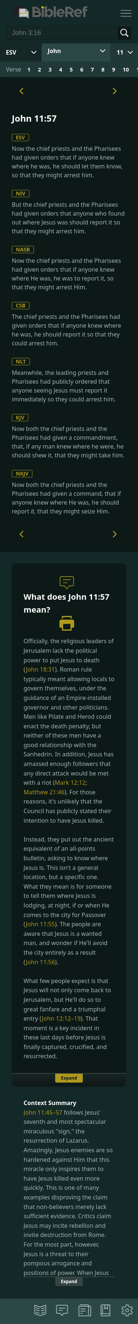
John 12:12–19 (61, 1018)
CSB (20, 305)
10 (126, 69)
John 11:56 (40, 962)
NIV (20, 193)
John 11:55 (40, 924)
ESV (20, 137)
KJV (20, 417)
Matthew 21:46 (44, 792)
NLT (21, 361)
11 (120, 52)
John (54, 51)
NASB (23, 249)
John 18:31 (40, 669)
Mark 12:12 (70, 782)
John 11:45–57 (43, 1112)
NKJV (22, 473)
